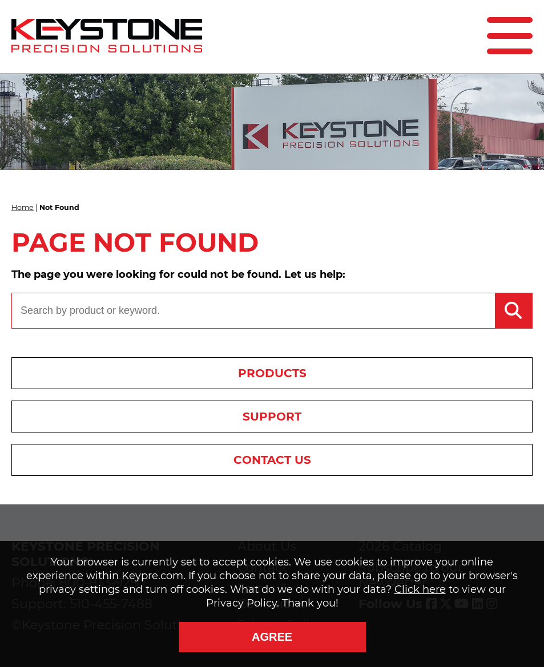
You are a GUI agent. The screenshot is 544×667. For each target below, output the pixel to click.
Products (272, 373)
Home (22, 207)
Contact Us (272, 460)
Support (272, 416)
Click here (420, 589)
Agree (272, 636)
